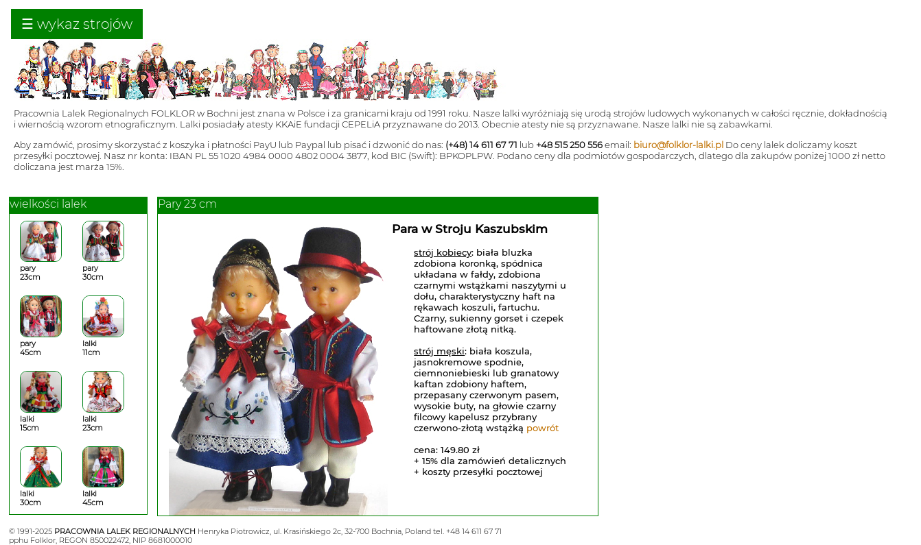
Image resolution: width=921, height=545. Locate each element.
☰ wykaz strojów (76, 24)
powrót (542, 427)
